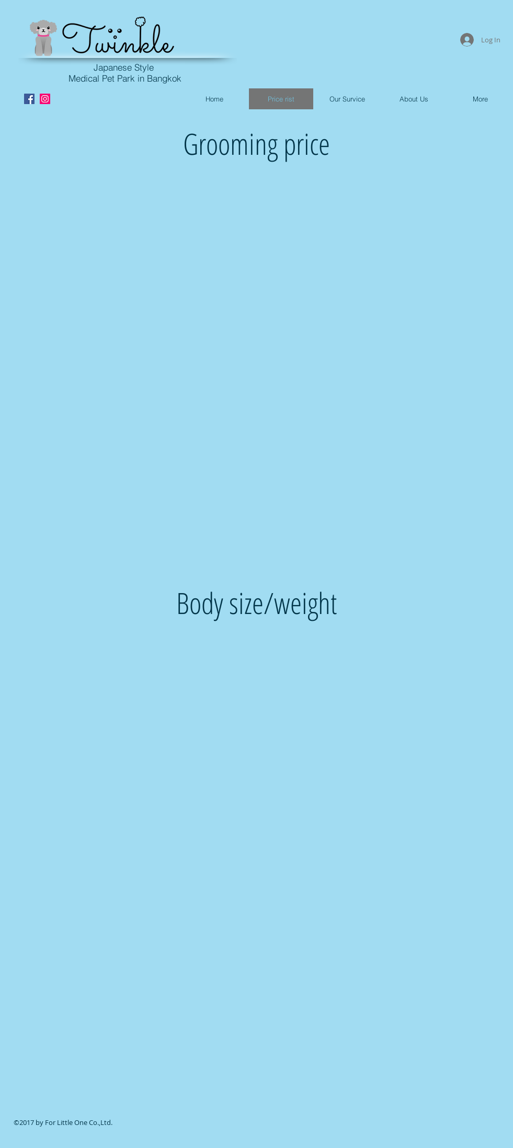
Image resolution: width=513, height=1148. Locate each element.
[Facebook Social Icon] (29, 99)
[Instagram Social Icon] (45, 99)
